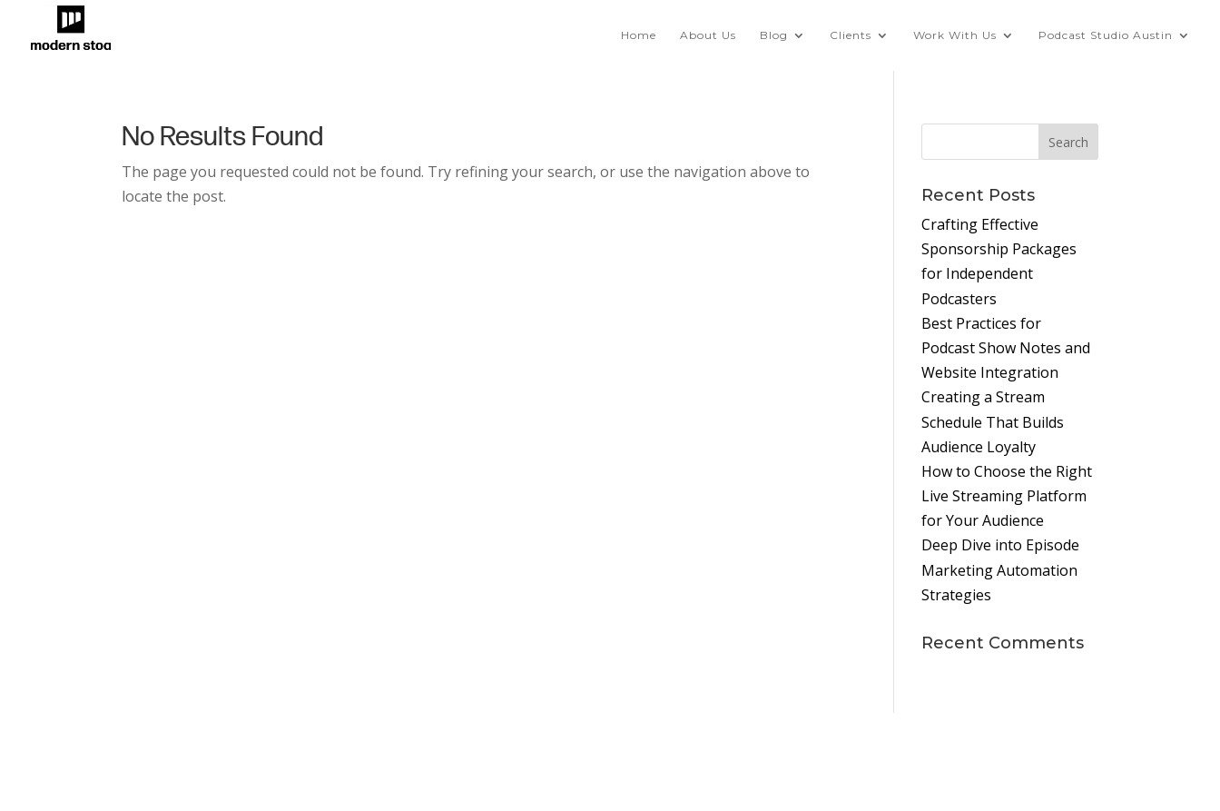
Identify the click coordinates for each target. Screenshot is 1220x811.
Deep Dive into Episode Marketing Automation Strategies (1000, 569)
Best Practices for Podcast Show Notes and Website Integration (1005, 347)
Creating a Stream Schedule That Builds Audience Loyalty (992, 421)
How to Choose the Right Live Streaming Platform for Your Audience (1006, 495)
